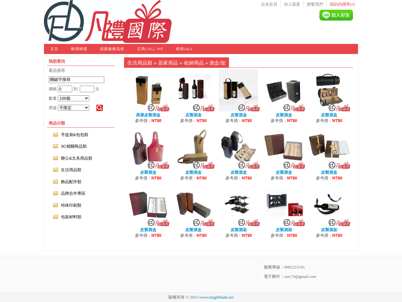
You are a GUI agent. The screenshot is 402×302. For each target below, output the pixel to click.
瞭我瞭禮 (79, 49)
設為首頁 (269, 4)
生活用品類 (139, 63)
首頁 (54, 49)
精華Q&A (184, 49)
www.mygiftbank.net (216, 297)
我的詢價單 (342, 4)
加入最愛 (292, 4)
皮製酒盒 (193, 115)
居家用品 (168, 63)
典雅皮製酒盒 (148, 115)
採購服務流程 (112, 49)
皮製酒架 (239, 229)
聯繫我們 (315, 4)
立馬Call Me (150, 49)
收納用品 (194, 63)
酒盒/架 (217, 63)
